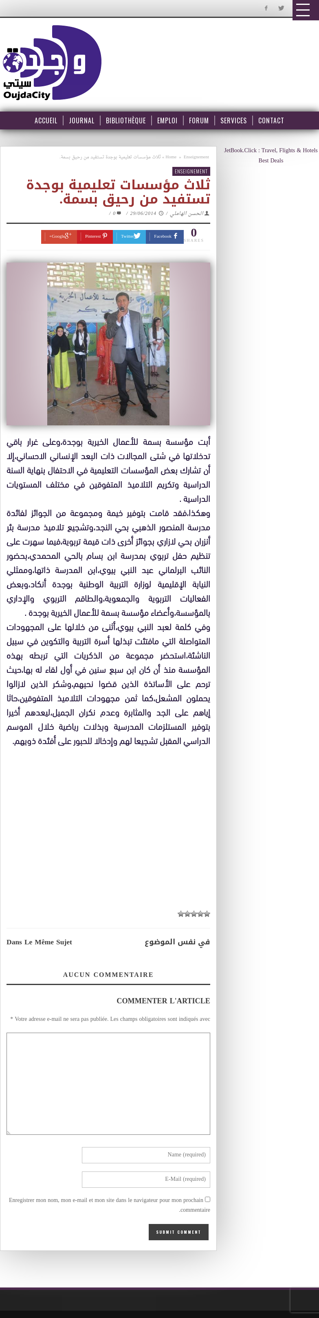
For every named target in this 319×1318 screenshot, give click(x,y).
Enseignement (196, 157)
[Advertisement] (112, 823)
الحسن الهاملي (186, 213)
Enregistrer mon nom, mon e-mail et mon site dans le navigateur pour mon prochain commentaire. (109, 1205)
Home (170, 157)
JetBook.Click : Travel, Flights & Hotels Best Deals (271, 155)
